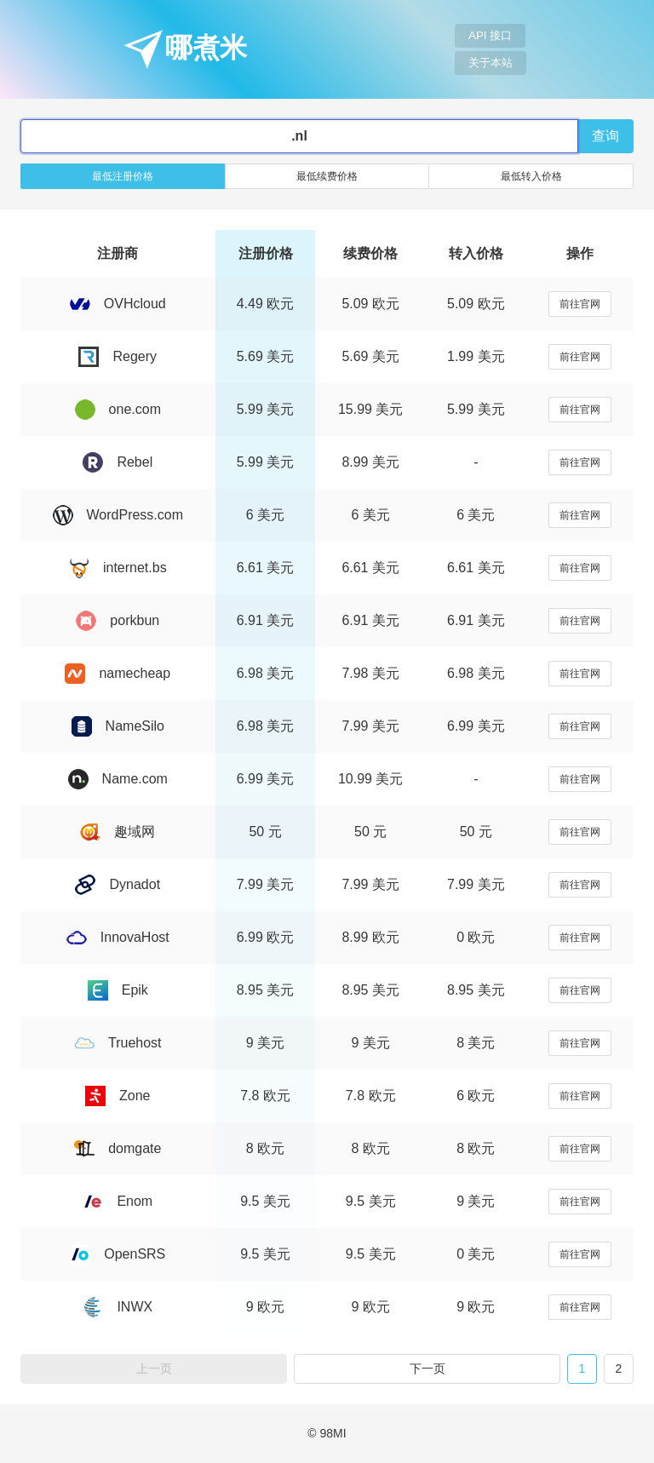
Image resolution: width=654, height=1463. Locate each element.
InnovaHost (117, 937)
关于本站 (490, 62)
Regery (117, 356)
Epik (118, 990)
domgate (117, 1148)
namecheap (117, 673)
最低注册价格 (122, 176)
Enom (117, 1201)
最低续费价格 (327, 176)
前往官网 (579, 304)
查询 (605, 136)
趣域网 (117, 831)
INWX (117, 1306)
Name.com (118, 779)
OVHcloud (118, 303)
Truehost (118, 1043)
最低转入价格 (531, 176)
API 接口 (490, 35)
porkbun (117, 620)
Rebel (117, 462)
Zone (117, 1095)
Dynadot (117, 884)
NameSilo (118, 726)
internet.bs (118, 567)
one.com (118, 409)
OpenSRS (117, 1254)
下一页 (427, 1368)
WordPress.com (118, 515)
